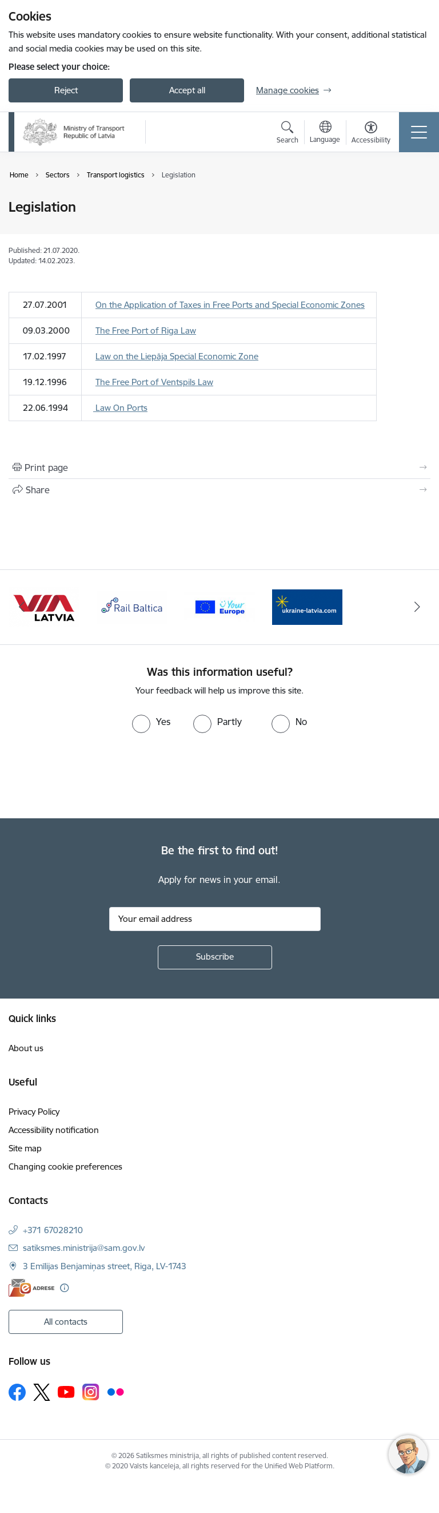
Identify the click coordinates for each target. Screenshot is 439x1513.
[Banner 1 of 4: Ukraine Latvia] (44, 606)
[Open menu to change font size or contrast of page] (371, 134)
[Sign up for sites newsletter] (215, 957)
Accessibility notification (54, 1129)
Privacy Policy (34, 1111)
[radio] (151, 721)
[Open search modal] (287, 134)
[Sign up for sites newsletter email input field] (215, 919)
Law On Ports (120, 407)
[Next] (417, 607)
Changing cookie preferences (65, 1166)
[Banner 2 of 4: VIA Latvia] (132, 606)
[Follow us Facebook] (17, 1392)
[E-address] (31, 1287)
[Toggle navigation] (419, 132)
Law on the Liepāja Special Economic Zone (176, 356)
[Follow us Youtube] (66, 1392)
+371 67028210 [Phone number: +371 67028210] (53, 1230)
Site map (25, 1148)
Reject (66, 90)
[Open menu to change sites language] (325, 133)
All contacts (65, 1321)
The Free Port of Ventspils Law (154, 382)
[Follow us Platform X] (41, 1392)
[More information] (64, 1288)
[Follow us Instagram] (90, 1392)
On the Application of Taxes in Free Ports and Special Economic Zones (230, 304)
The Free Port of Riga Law (145, 330)
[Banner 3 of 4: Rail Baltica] (219, 606)
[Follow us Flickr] (115, 1392)
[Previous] (22, 607)
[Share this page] (219, 490)
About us (26, 1048)
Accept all (187, 90)
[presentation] (95, 776)
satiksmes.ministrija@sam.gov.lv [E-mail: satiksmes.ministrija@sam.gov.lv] (84, 1247)
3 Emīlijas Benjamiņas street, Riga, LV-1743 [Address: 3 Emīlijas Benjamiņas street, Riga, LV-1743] (104, 1266)
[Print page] (219, 467)
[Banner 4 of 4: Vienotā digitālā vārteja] (307, 606)
